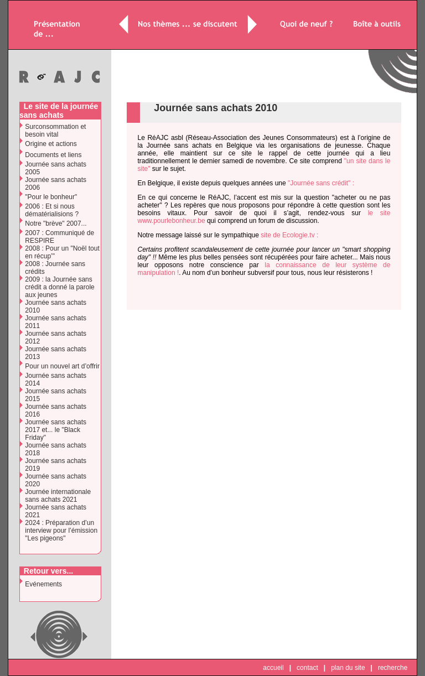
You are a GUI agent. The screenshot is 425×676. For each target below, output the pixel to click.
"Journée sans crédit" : (321, 183)
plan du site (348, 668)
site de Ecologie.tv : (289, 235)
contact (307, 668)
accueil (273, 668)
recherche (392, 668)
